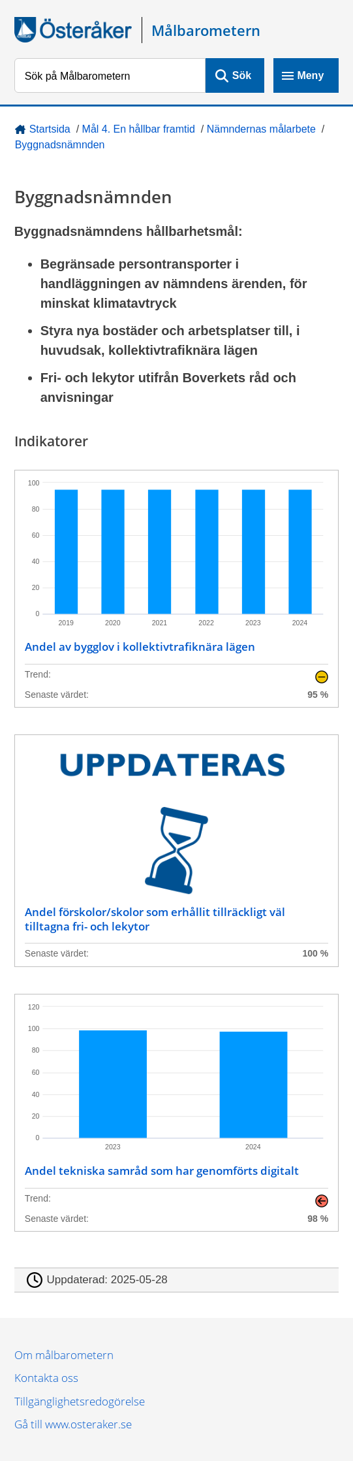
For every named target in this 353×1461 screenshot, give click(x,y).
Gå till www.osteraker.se (73, 1424)
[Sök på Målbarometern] (110, 75)
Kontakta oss (46, 1377)
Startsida (49, 129)
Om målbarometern (64, 1354)
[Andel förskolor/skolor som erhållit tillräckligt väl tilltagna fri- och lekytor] (176, 850)
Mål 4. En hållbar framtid (138, 129)
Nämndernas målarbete (261, 129)
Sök (241, 75)
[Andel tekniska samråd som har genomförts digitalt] (176, 1112)
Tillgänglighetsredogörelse (79, 1401)
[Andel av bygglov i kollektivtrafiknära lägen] (176, 588)
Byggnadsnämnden (60, 144)
